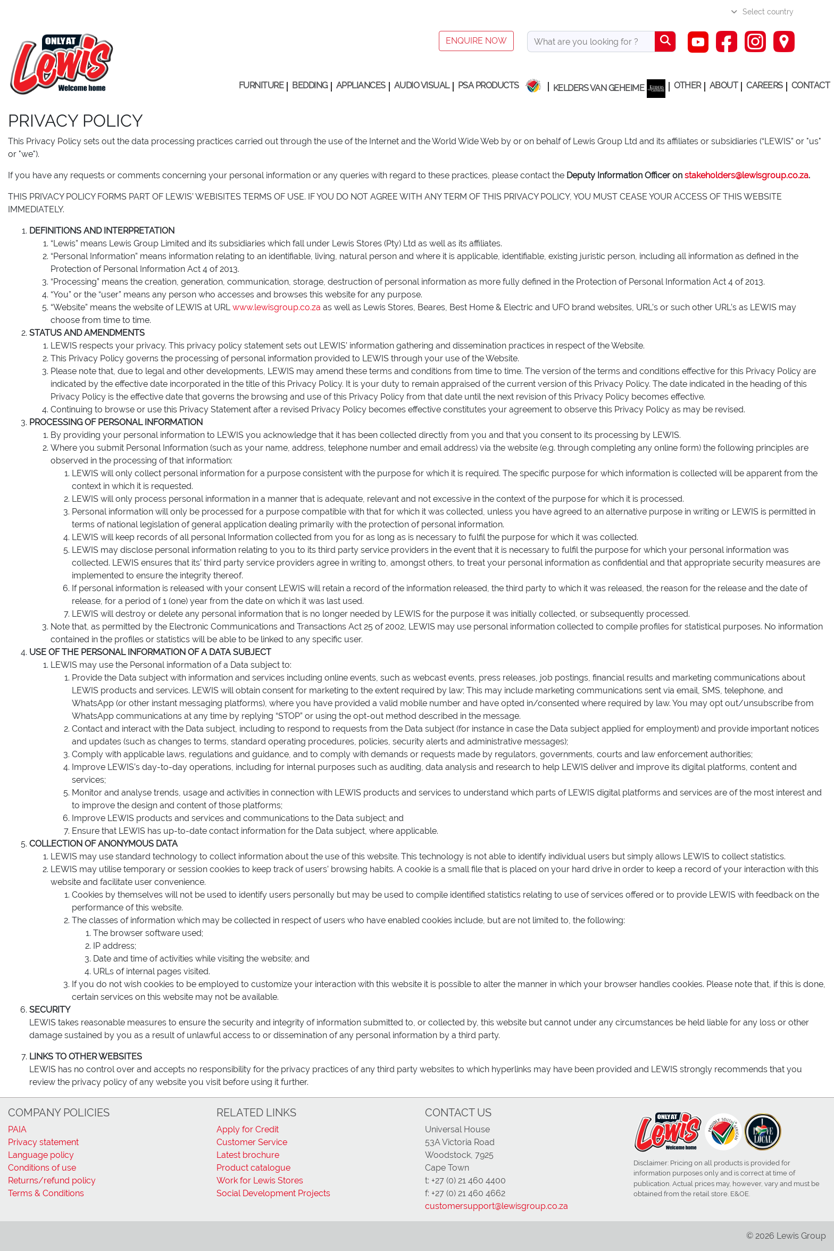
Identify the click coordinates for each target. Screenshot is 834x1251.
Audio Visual (421, 85)
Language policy (41, 1155)
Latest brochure (247, 1155)
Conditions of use (42, 1168)
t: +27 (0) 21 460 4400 (465, 1180)
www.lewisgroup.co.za (276, 307)
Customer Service (251, 1142)
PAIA (17, 1129)
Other (687, 85)
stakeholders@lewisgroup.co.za (746, 175)
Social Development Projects (273, 1193)
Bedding (310, 85)
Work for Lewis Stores (259, 1180)
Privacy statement (43, 1142)
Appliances (361, 85)
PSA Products (488, 85)
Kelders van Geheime (609, 88)
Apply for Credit (247, 1129)
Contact (810, 85)
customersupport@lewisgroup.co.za (496, 1206)
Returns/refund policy (52, 1180)
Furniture (261, 85)
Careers (764, 85)
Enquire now (476, 41)
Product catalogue (253, 1168)
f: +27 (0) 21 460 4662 (465, 1193)
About (724, 85)
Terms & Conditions (46, 1193)
